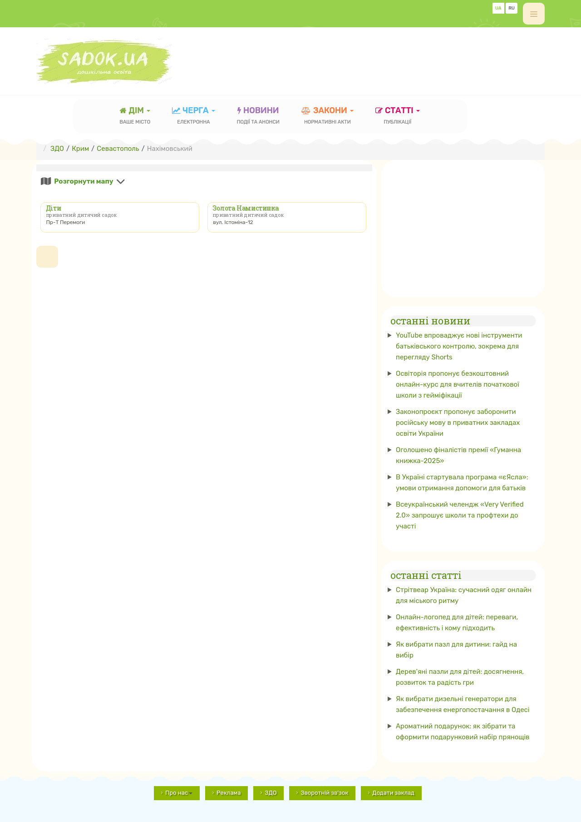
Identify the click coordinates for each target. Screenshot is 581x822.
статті (397, 116)
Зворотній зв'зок (324, 792)
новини (258, 116)
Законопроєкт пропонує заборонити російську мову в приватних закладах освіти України (458, 423)
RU (511, 8)
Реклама (229, 792)
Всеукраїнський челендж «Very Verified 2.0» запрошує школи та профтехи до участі (460, 515)
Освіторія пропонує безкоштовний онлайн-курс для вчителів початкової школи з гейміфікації (457, 384)
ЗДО (270, 792)
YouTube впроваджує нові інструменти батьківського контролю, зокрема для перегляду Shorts (459, 346)
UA (498, 8)
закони (327, 116)
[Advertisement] (379, 56)
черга (193, 116)
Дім (135, 116)
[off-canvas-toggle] (534, 14)
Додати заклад (393, 792)
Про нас (178, 792)
